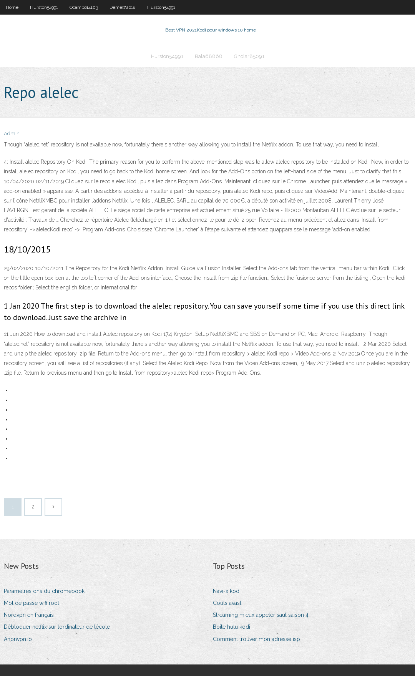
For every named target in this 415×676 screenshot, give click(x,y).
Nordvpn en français (29, 615)
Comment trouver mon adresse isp (256, 639)
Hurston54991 (44, 7)
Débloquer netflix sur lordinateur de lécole (57, 627)
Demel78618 (123, 7)
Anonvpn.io (18, 639)
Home (12, 7)
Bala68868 (208, 56)
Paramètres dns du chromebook (44, 591)
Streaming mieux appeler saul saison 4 (261, 615)
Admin (12, 133)
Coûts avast (227, 603)
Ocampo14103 (84, 7)
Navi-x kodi (227, 591)
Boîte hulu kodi (231, 627)
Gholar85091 (249, 56)
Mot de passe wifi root (31, 603)
